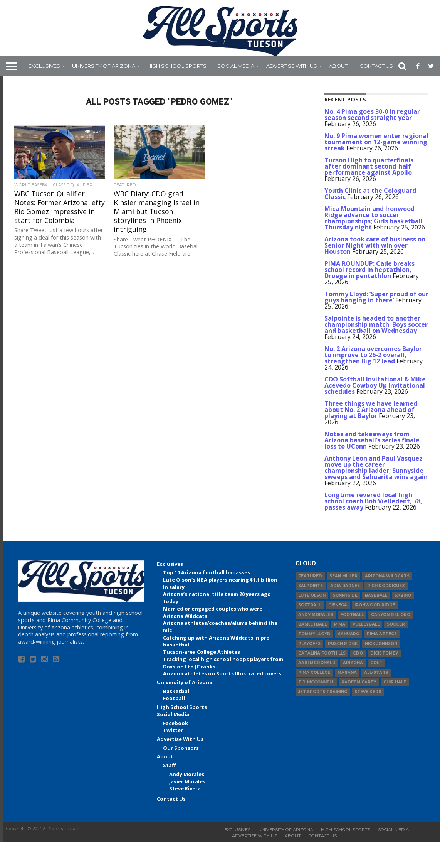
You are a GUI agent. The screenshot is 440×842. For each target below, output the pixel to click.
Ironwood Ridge (374, 604)
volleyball (366, 624)
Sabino (403, 595)
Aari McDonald (317, 662)
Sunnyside (345, 595)
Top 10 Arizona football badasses (206, 572)
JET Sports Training (322, 691)
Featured (310, 576)
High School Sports (177, 66)
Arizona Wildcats (387, 576)
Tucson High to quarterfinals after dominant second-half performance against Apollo (368, 166)
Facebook (175, 723)
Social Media (235, 66)
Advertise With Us (291, 66)
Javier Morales (187, 781)
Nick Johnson (381, 643)
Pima (339, 624)
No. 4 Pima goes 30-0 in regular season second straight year (372, 114)
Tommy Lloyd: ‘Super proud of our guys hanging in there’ (376, 297)
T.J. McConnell (316, 682)
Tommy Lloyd (314, 633)
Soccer (396, 624)
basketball (312, 624)
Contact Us (376, 66)
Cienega (337, 604)
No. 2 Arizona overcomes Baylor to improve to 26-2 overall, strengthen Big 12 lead (373, 354)
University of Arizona (103, 66)
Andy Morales (186, 774)
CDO (358, 653)
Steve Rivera (185, 788)
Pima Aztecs (382, 633)
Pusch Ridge (343, 643)
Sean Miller (343, 576)
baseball (376, 595)
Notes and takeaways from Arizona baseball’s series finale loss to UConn (372, 440)
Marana (347, 672)
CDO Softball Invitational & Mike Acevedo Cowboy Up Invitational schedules (375, 385)
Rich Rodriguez (386, 585)
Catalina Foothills (322, 653)
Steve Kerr (367, 691)
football (352, 614)
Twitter (173, 730)
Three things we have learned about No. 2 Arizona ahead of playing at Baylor (370, 409)
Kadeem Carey (358, 682)
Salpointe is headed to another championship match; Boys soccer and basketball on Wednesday (376, 324)
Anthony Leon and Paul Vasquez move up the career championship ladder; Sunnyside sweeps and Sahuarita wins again (376, 467)
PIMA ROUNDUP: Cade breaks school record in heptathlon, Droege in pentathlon (369, 269)
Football (174, 698)
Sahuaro (348, 633)
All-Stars (376, 672)
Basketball (177, 691)
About (338, 66)
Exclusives (44, 66)
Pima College (314, 672)
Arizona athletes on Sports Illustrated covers (222, 673)
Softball (309, 604)
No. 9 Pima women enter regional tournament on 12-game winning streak (376, 142)
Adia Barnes (345, 585)
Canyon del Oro (390, 614)
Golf (376, 662)
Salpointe (310, 585)
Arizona (353, 662)
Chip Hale (394, 682)
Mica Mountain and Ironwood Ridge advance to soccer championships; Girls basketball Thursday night (373, 217)
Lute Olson (312, 595)
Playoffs (309, 643)
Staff (169, 765)
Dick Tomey (384, 653)
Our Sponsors (181, 747)
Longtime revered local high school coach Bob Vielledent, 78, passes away (373, 501)
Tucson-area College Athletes (201, 651)
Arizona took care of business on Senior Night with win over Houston (374, 245)
